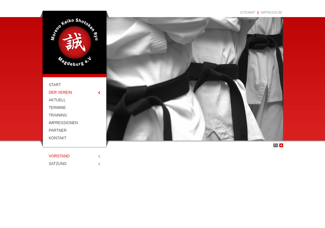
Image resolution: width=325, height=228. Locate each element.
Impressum (271, 12)
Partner (58, 130)
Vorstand (59, 156)
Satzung (58, 164)
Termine (57, 107)
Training (58, 115)
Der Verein (60, 92)
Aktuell (57, 100)
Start (55, 85)
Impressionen (63, 123)
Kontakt (58, 138)
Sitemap (247, 12)
